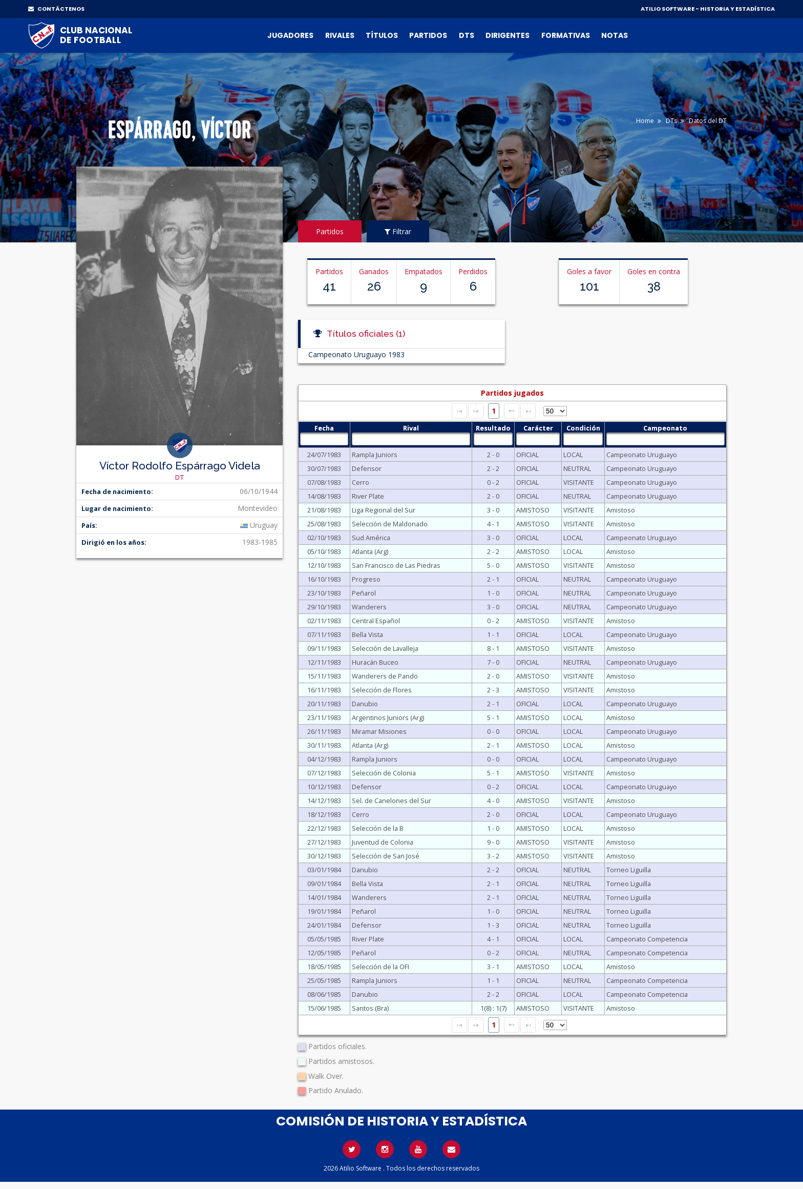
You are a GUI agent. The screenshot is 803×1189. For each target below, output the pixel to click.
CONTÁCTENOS (56, 9)
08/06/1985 (324, 994)
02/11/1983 (324, 620)
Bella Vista (367, 634)
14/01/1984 (324, 897)
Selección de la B (378, 828)
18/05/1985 (324, 966)
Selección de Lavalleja (385, 648)
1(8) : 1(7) (493, 1008)
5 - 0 (493, 565)
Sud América (371, 537)
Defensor (367, 468)
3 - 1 (493, 966)
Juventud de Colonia (382, 842)
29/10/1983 (324, 606)
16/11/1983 (324, 689)
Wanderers (369, 606)
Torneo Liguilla (628, 869)
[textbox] (324, 439)
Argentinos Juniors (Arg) (388, 717)
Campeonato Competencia (647, 939)
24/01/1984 (324, 925)
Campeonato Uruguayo (641, 454)
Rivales (339, 35)
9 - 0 (493, 842)
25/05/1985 (324, 980)
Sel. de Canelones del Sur (391, 800)
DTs (466, 35)
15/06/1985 (324, 1008)
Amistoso (620, 510)
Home (645, 120)
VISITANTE (578, 482)
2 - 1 (493, 579)
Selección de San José (385, 855)
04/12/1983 (324, 759)
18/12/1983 (324, 814)
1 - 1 (493, 634)
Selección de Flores (382, 689)
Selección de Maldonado (390, 523)
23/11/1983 (324, 717)
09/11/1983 (324, 648)
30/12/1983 (324, 855)
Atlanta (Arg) (370, 551)
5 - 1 (493, 717)
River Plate (368, 496)
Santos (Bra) (370, 1008)
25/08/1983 (324, 523)
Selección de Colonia (384, 772)
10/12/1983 (324, 786)
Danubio (365, 703)
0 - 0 (493, 731)
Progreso (366, 579)
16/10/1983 (324, 579)
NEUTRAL (577, 468)
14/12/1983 (324, 800)
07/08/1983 (324, 482)
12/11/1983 (324, 662)
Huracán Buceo (375, 662)
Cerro (360, 482)
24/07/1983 (324, 454)
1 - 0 (493, 593)
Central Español (376, 620)
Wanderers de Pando (385, 676)
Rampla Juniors (374, 454)
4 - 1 (493, 523)
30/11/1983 (324, 745)
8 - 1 (493, 648)
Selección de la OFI (380, 966)
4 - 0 (493, 800)
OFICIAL (527, 454)
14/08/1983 (324, 496)
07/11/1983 (324, 634)
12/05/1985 (324, 952)
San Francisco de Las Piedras (396, 565)
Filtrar (398, 231)
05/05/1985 (324, 939)
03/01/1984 (324, 869)
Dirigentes (507, 35)
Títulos (382, 35)
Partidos (428, 35)
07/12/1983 (324, 772)
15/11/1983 (324, 676)
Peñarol (364, 593)
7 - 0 (493, 662)
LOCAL (573, 454)
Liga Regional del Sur (383, 510)
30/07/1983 (324, 468)
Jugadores (290, 35)
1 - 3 (493, 925)
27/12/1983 (324, 842)
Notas (614, 35)
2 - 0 (493, 454)
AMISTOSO (533, 510)
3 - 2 (493, 855)
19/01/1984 (324, 911)
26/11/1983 (324, 731)
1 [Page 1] (494, 411)
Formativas (565, 35)
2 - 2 (493, 468)
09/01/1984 (324, 883)
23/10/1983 (324, 593)
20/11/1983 (324, 703)
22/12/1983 (324, 828)
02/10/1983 (324, 537)
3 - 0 (493, 510)
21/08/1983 (324, 510)
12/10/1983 (324, 565)
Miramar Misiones (379, 731)
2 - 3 (493, 689)
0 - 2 (493, 482)
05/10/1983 (324, 551)
